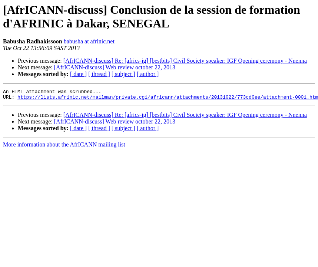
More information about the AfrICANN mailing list (64, 147)
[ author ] (148, 74)
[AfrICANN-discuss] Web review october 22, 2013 (114, 67)
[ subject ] (123, 74)
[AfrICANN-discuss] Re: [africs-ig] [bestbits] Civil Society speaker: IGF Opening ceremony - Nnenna (185, 60)
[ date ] (78, 74)
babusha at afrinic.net (89, 41)
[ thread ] (99, 74)
